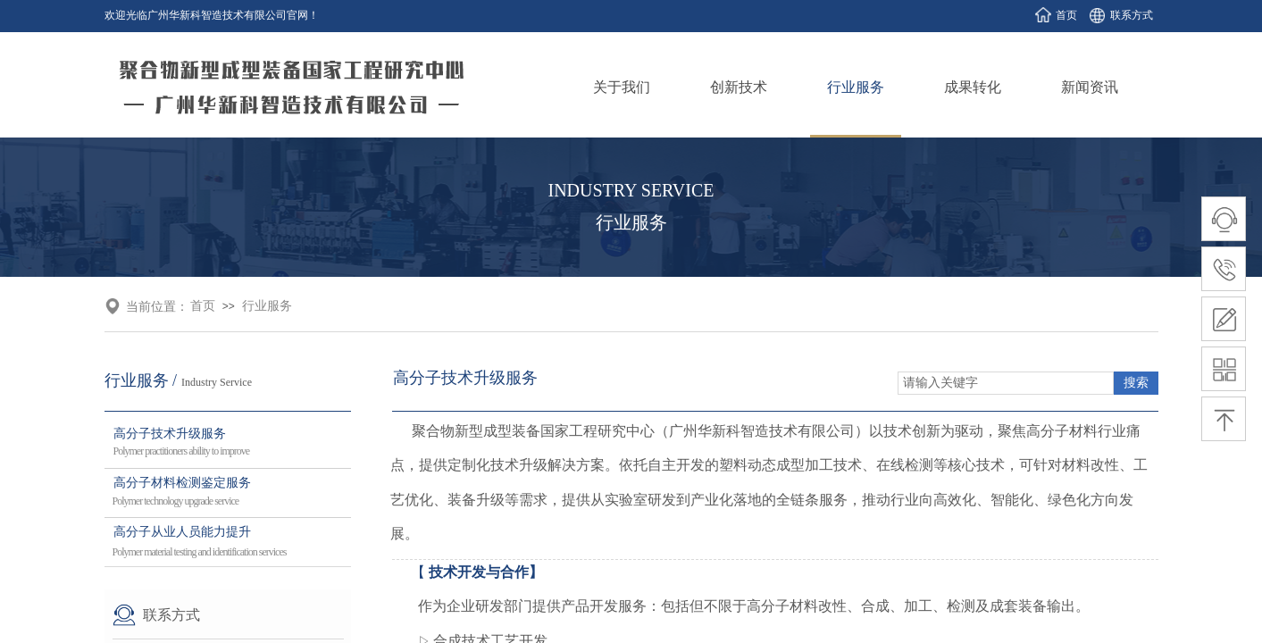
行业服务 (855, 87)
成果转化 (972, 87)
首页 (202, 306)
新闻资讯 (1089, 87)
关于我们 (621, 87)
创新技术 (738, 87)
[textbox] (1006, 383)
